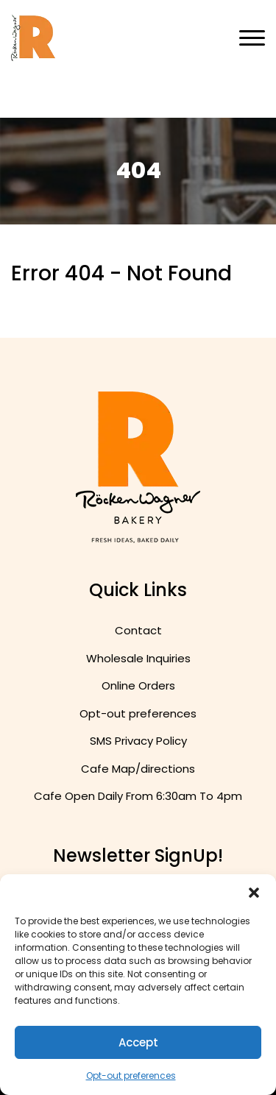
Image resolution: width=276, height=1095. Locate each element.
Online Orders (138, 685)
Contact (138, 630)
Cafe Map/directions (138, 768)
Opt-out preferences (131, 1075)
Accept (138, 1042)
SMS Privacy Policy (138, 740)
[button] (254, 892)
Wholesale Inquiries (138, 658)
